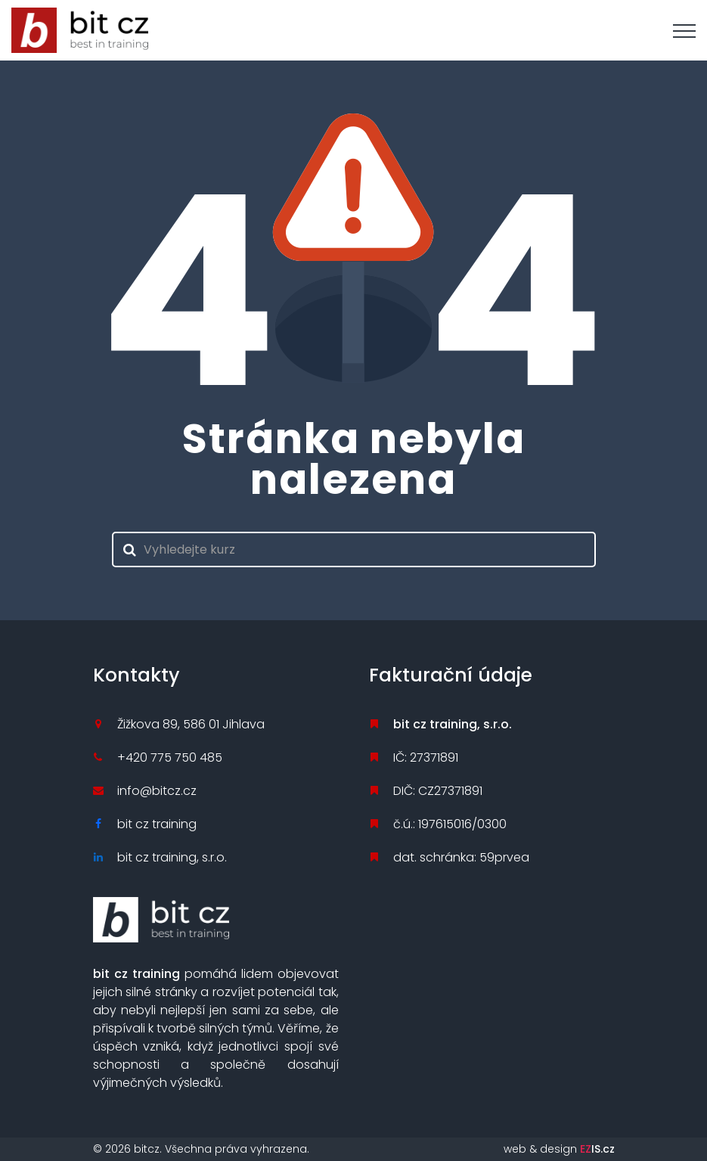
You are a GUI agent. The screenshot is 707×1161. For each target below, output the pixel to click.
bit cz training (157, 824)
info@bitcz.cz (157, 790)
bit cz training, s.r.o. (172, 857)
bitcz (147, 1148)
